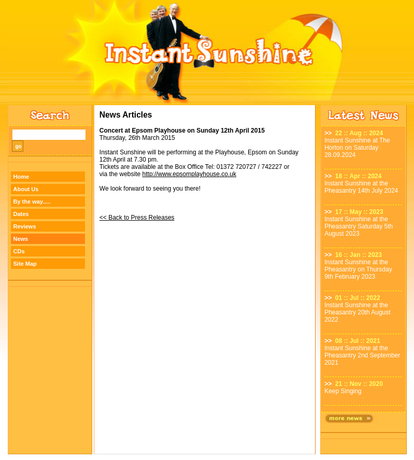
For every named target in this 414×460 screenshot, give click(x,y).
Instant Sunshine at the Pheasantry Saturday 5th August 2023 (358, 226)
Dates (21, 214)
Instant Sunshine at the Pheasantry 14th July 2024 (361, 187)
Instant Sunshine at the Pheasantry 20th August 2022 (357, 312)
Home (21, 177)
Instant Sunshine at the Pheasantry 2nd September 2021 (362, 355)
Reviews (24, 226)
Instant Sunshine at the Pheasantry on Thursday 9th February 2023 (358, 269)
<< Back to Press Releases (137, 217)
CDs (19, 251)
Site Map (25, 264)
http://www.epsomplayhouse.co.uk (189, 174)
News (20, 239)
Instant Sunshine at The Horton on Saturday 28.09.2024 (357, 148)
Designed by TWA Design (207, 457)
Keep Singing (342, 391)
